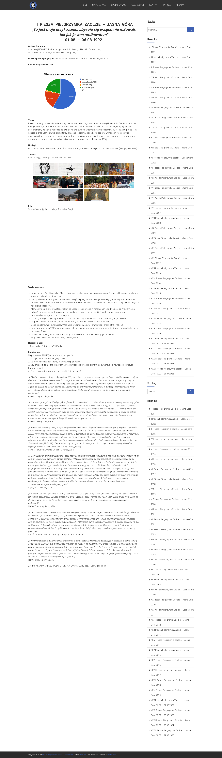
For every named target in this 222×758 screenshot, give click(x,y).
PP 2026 (167, 5)
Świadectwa (98, 5)
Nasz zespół (137, 5)
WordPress (112, 755)
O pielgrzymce (118, 5)
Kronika (180, 5)
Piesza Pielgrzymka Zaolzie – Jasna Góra (57, 755)
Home (84, 5)
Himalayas (83, 755)
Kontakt (153, 5)
